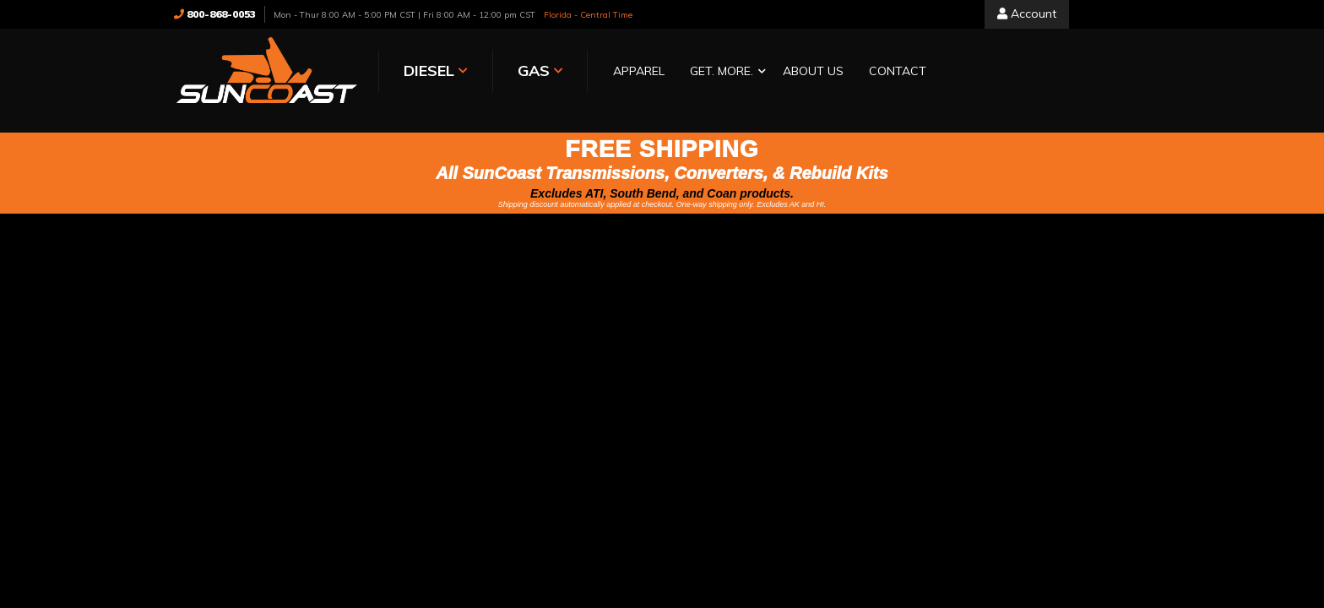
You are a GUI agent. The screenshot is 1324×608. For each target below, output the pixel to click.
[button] (723, 72)
